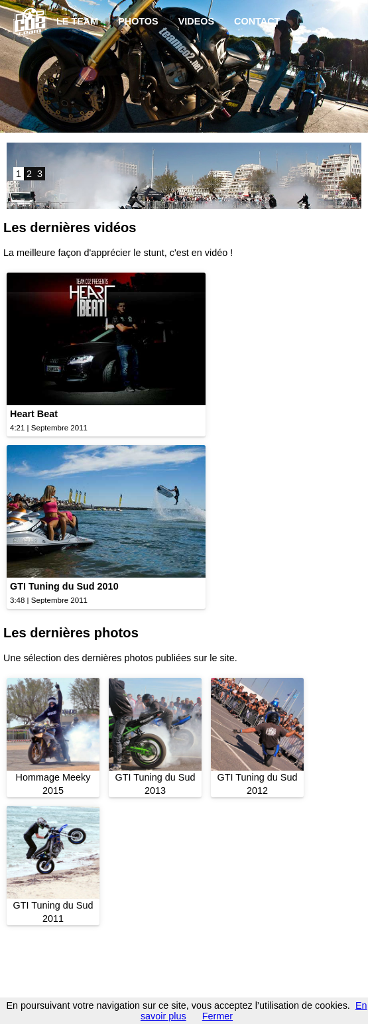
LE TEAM (77, 21)
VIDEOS (196, 21)
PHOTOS (138, 21)
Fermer (217, 1016)
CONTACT (257, 21)
